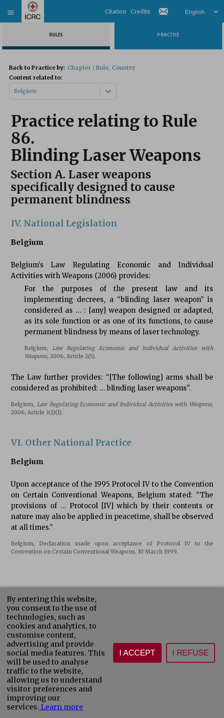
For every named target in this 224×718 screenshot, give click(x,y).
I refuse (190, 652)
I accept (137, 652)
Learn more (61, 706)
